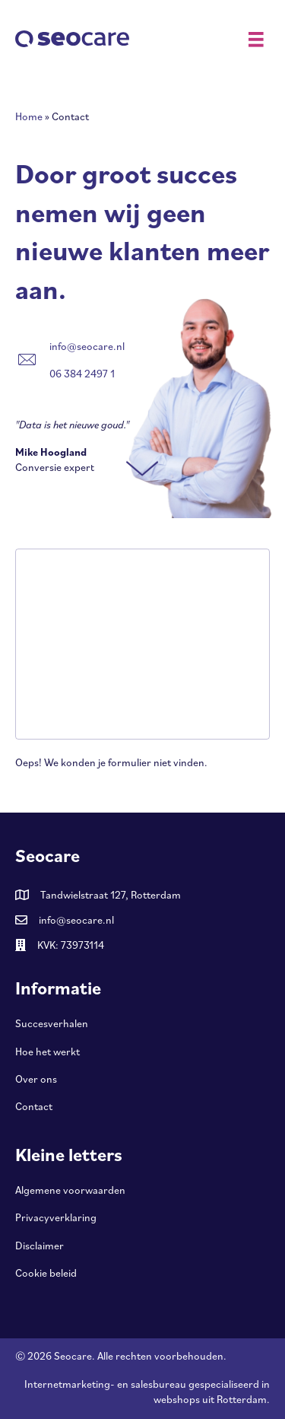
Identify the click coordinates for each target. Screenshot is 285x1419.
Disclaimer (39, 1245)
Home (29, 116)
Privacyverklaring (56, 1217)
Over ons (36, 1079)
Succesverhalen (51, 1023)
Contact (33, 1106)
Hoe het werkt (47, 1051)
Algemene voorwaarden (70, 1190)
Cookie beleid (46, 1273)
